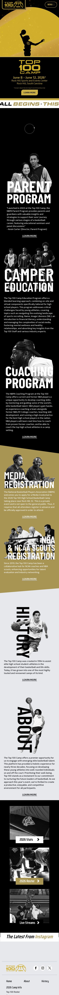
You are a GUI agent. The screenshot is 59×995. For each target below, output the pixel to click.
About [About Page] (27, 981)
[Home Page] (14, 4)
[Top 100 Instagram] (42, 968)
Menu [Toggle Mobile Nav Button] (51, 4)
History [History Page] (45, 981)
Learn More (30, 92)
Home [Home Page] (9, 981)
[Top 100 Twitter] (49, 968)
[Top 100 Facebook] (35, 968)
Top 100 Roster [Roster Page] (13, 992)
